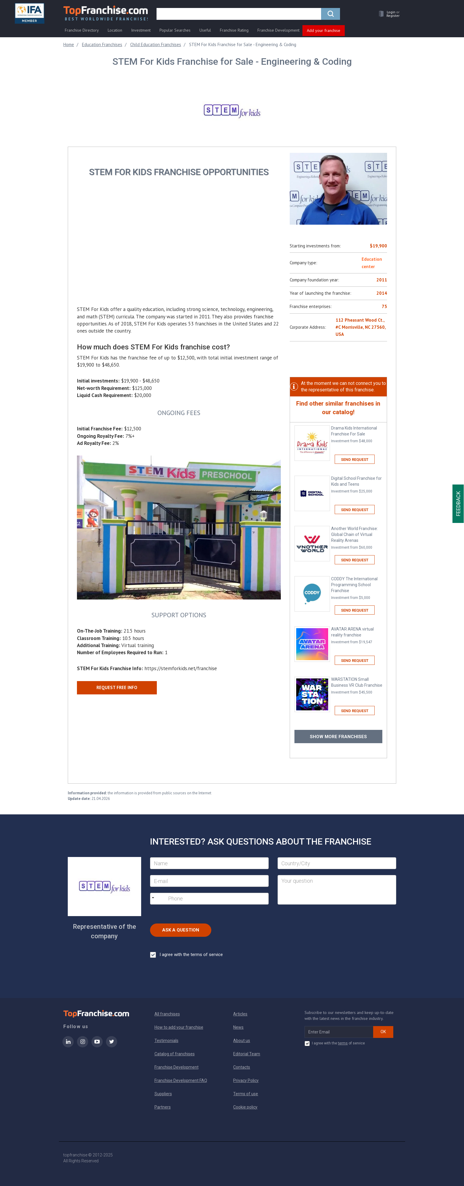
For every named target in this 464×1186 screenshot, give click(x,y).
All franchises (167, 1014)
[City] (337, 863)
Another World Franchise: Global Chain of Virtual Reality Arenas (356, 538)
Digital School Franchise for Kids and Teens (356, 485)
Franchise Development (278, 30)
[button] (388, 13)
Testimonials (166, 1040)
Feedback (458, 503)
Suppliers (163, 1093)
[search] (239, 14)
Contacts (241, 1067)
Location (115, 30)
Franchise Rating (234, 30)
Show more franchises (338, 736)
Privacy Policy (246, 1080)
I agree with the (186, 955)
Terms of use (245, 1093)
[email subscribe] (338, 1032)
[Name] (209, 863)
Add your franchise (323, 30)
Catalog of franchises (174, 1053)
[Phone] (198, 898)
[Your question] (337, 890)
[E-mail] (209, 881)
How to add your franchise (178, 1027)
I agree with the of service (334, 1043)
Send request (354, 459)
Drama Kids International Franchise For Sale (356, 435)
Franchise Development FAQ (180, 1080)
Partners (162, 1107)
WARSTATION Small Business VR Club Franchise (356, 686)
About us (241, 1040)
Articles (240, 1014)
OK (383, 1031)
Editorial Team (246, 1053)
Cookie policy (245, 1107)
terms (343, 1043)
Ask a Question (180, 930)
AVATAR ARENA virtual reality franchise (356, 636)
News (238, 1027)
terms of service (207, 954)
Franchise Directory (82, 30)
